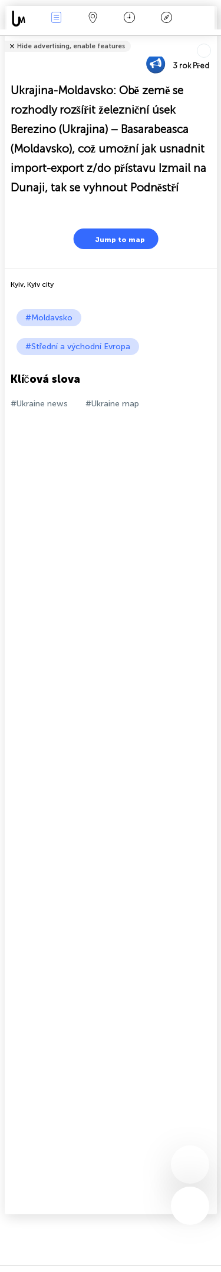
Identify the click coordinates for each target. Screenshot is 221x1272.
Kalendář (129, 18)
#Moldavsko (48, 318)
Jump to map (112, 238)
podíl (213, 38)
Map (93, 18)
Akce (56, 18)
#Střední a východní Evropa (78, 347)
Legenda (166, 18)
